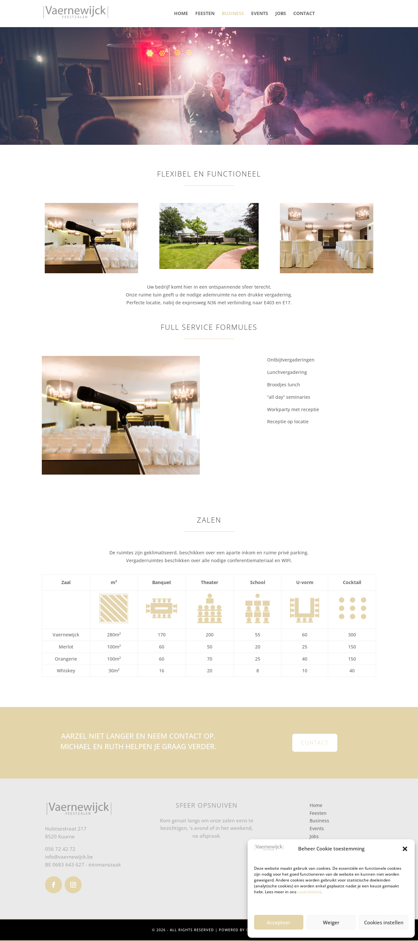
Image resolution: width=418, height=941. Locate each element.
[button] (405, 849)
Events (259, 13)
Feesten (205, 13)
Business (233, 13)
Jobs (280, 13)
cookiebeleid (309, 892)
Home (181, 13)
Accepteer (278, 922)
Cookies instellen (383, 922)
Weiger (331, 922)
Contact (304, 13)
